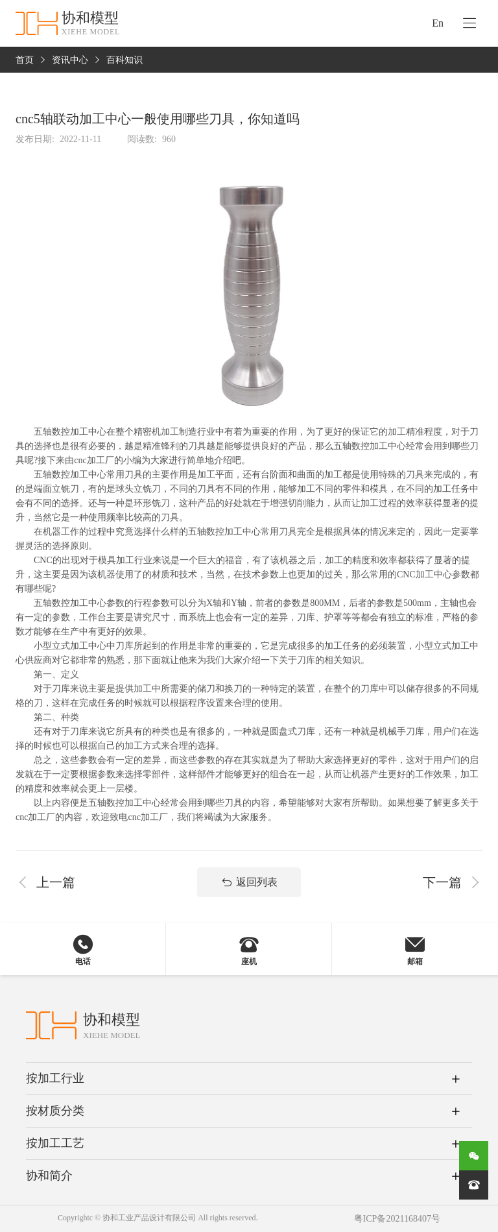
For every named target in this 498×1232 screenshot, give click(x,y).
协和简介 (49, 1175)
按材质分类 (55, 1110)
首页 (25, 60)
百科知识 (124, 60)
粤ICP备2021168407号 (397, 1219)
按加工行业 (55, 1078)
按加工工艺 (55, 1143)
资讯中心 (70, 60)
